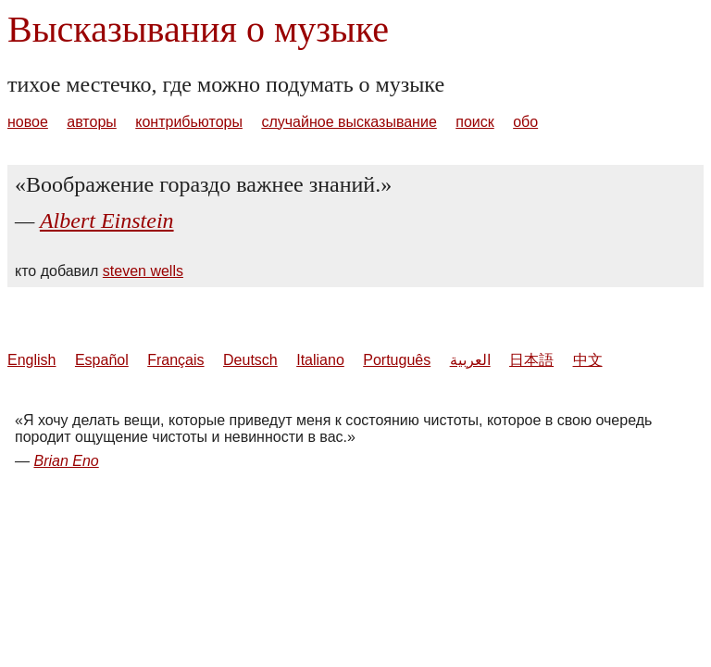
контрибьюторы (189, 122)
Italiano (320, 360)
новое (27, 122)
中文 (588, 360)
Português (396, 360)
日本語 (531, 360)
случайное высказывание (348, 122)
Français (175, 360)
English (31, 360)
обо (525, 122)
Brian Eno (65, 461)
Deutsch (250, 360)
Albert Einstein (107, 220)
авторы (92, 122)
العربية (470, 360)
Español (102, 360)
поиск (474, 122)
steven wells (143, 271)
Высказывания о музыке (198, 29)
